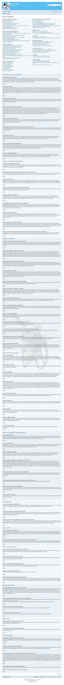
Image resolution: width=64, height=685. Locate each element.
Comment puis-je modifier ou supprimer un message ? (12, 46)
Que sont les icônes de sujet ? (8, 70)
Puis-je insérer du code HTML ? (8, 63)
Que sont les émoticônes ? (7, 64)
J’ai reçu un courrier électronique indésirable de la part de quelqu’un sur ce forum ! (46, 33)
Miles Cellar (37, 680)
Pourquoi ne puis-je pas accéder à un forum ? (10, 51)
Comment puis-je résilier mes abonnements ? (40, 52)
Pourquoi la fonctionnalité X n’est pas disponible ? (41, 61)
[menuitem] (9, 11)
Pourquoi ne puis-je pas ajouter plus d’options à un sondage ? (13, 49)
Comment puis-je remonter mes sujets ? (9, 58)
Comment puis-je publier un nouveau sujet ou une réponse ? (13, 45)
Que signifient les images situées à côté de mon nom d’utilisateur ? (14, 37)
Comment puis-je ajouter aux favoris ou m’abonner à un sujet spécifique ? (45, 50)
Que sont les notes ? (6, 68)
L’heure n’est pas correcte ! (7, 34)
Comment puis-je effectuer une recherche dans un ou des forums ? (44, 41)
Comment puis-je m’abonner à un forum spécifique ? (41, 51)
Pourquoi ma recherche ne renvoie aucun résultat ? (41, 42)
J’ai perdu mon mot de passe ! (8, 26)
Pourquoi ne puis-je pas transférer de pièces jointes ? (11, 52)
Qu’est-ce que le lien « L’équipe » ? (38, 27)
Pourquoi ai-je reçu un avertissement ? (9, 53)
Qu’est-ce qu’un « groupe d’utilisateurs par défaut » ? (41, 26)
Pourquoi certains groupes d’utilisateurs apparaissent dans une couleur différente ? (46, 25)
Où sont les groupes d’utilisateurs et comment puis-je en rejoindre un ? (44, 23)
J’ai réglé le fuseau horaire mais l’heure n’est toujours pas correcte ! (14, 35)
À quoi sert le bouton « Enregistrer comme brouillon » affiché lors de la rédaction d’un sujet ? (17, 56)
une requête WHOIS (45, 655)
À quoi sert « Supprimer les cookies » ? (9, 28)
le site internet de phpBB (43, 198)
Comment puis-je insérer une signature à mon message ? (12, 47)
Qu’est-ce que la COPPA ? (7, 21)
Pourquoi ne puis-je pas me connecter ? (9, 24)
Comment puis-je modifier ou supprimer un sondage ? (11, 50)
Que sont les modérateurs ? (37, 21)
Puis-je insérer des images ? (7, 65)
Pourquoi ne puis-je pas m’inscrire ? (8, 22)
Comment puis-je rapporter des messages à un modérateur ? (13, 54)
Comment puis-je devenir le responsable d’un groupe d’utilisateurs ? (44, 24)
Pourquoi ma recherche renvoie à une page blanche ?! (42, 43)
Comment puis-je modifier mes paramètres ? (10, 32)
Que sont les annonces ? (7, 67)
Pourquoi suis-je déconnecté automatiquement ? (11, 27)
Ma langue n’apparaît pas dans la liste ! (9, 36)
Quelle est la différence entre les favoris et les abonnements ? (43, 49)
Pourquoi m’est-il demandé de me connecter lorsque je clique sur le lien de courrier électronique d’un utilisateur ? (16, 41)
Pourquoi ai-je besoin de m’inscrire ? (9, 20)
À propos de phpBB (56, 640)
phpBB (29, 679)
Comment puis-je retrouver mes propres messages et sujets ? (43, 45)
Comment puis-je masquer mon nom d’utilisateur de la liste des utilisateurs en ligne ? (17, 33)
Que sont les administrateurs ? (38, 20)
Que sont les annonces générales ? (8, 66)
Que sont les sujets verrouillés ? (8, 69)
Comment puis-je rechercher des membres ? (40, 44)
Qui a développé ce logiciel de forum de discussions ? (41, 60)
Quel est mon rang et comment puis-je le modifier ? (11, 39)
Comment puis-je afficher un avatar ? (9, 38)
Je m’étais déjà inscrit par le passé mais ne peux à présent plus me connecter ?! (16, 25)
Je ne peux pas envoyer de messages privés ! (40, 31)
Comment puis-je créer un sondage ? (9, 48)
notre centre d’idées (7, 648)
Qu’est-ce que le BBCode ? (7, 62)
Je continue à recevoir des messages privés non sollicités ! (42, 32)
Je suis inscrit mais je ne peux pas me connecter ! (11, 23)
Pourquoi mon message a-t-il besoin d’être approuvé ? (12, 57)
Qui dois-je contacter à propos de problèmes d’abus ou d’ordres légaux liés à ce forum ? (46, 63)
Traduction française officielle (29, 680)
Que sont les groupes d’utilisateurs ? (39, 22)
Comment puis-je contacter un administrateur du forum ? (42, 64)
